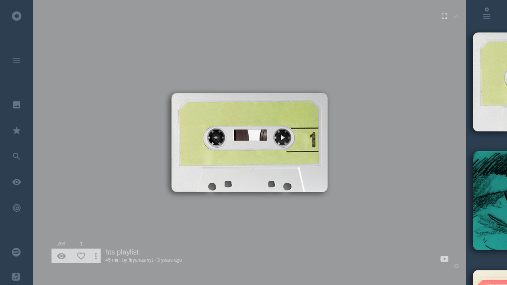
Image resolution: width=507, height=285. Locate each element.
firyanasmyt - (142, 260)
